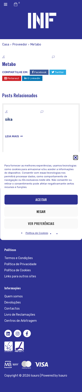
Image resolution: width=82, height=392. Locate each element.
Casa (5, 44)
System (10, 57)
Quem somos (13, 296)
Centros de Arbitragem (20, 321)
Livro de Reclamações (19, 315)
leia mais (12, 136)
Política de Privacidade (20, 264)
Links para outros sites (20, 276)
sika (8, 119)
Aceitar (41, 199)
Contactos (12, 308)
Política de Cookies (37, 233)
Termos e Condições (18, 258)
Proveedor (19, 44)
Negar (41, 211)
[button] (75, 157)
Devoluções (12, 302)
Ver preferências (41, 223)
